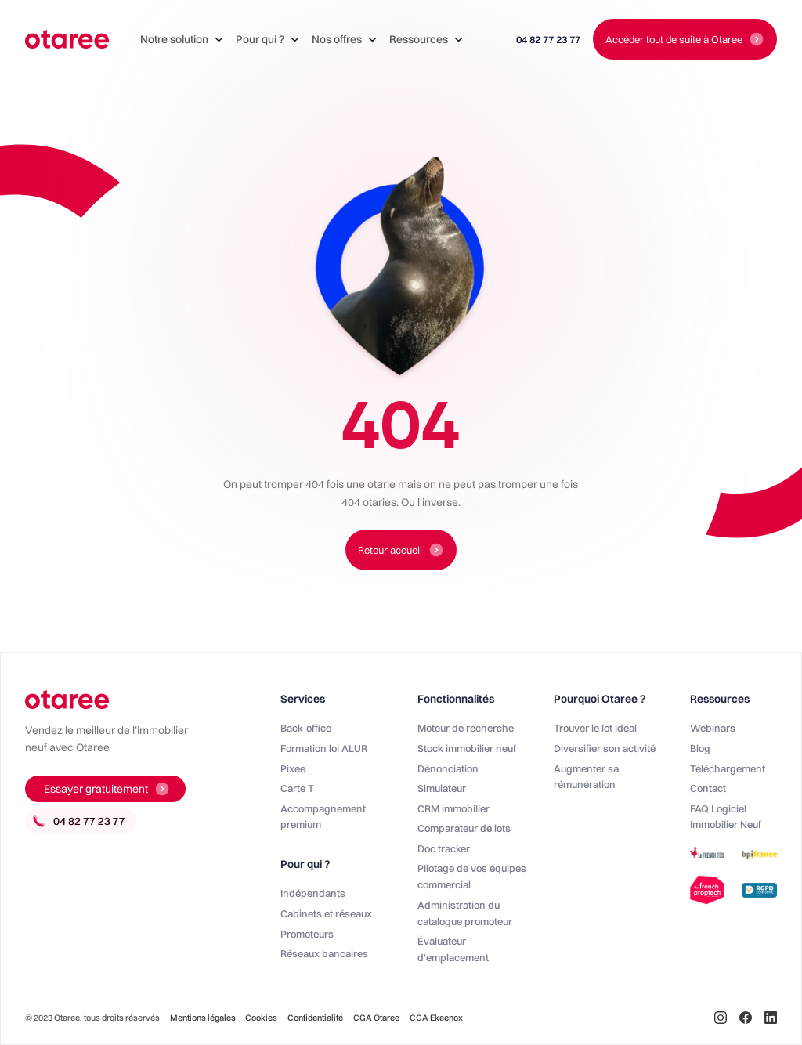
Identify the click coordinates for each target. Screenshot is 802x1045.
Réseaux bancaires (324, 953)
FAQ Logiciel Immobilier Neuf (725, 816)
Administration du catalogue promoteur (464, 913)
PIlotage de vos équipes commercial (471, 876)
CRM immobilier (453, 808)
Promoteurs (307, 933)
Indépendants (312, 893)
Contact (708, 788)
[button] (181, 39)
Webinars (712, 727)
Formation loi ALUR (323, 748)
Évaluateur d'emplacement (453, 949)
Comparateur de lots (464, 828)
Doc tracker (443, 848)
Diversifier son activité (605, 748)
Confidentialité (315, 1017)
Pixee (292, 768)
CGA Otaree (376, 1017)
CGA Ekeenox (436, 1017)
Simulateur (441, 788)
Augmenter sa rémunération (586, 776)
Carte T (297, 788)
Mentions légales (203, 1017)
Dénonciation (448, 768)
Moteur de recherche (465, 727)
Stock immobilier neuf (466, 748)
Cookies (261, 1017)
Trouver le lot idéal (595, 727)
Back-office (305, 727)
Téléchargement (727, 768)
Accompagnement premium (323, 816)
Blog (700, 748)
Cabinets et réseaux (326, 913)
